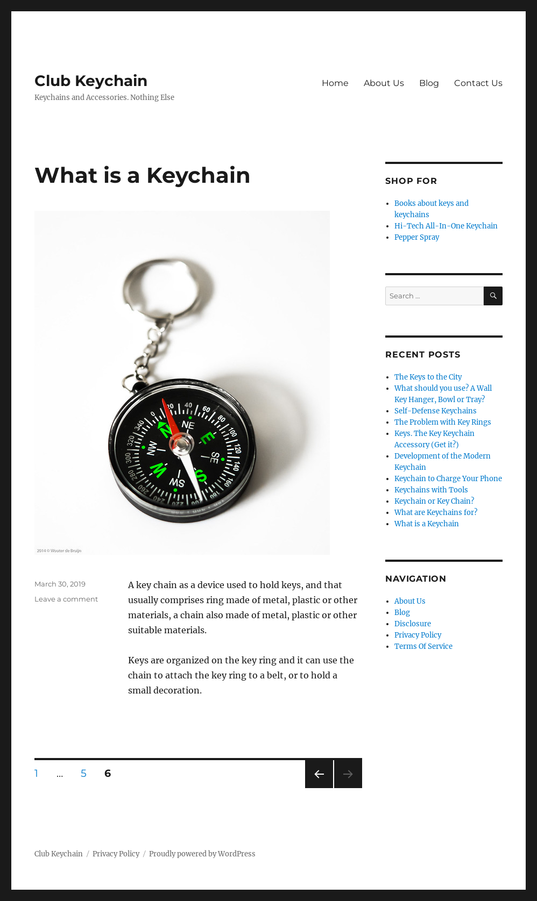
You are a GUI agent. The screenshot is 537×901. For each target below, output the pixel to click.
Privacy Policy (417, 635)
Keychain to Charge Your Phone (448, 478)
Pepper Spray (416, 237)
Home (335, 83)
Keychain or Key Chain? (434, 501)
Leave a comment (66, 599)
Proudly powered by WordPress (202, 854)
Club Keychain (90, 80)
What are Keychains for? (435, 512)
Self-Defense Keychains (435, 411)
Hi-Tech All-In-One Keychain (446, 226)
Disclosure (412, 623)
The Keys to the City (428, 377)
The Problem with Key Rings (442, 422)
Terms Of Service (423, 646)
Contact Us (478, 83)
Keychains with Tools (431, 490)
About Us (384, 83)
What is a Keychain (142, 175)
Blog (429, 83)
